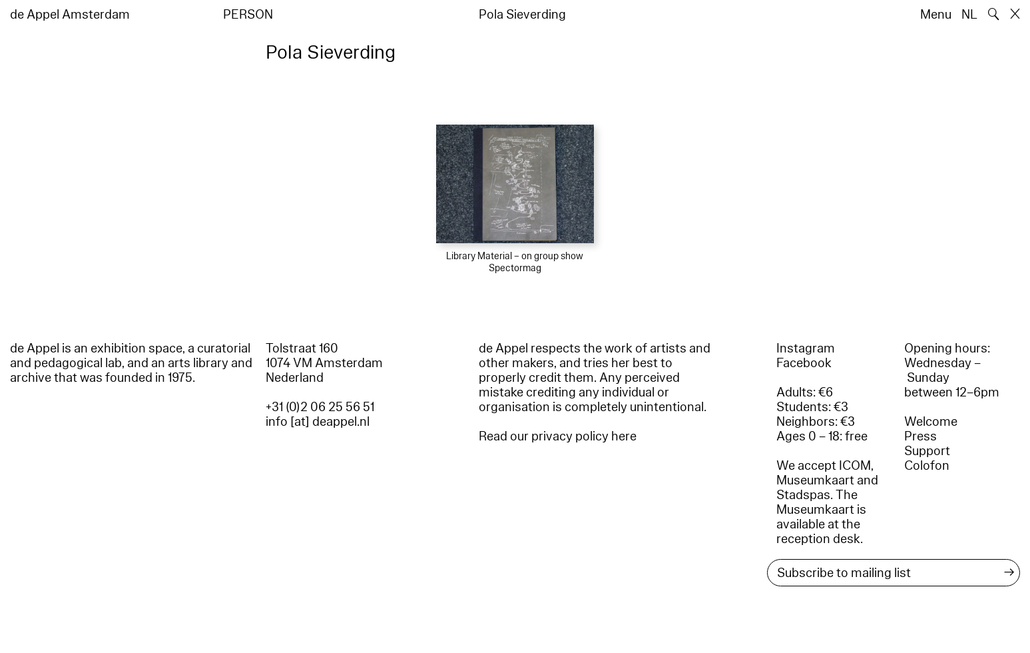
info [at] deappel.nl (318, 421)
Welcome (930, 421)
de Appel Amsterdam (70, 14)
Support (927, 451)
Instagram (805, 348)
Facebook (804, 363)
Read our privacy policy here (558, 436)
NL (969, 14)
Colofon (926, 465)
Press (920, 436)
